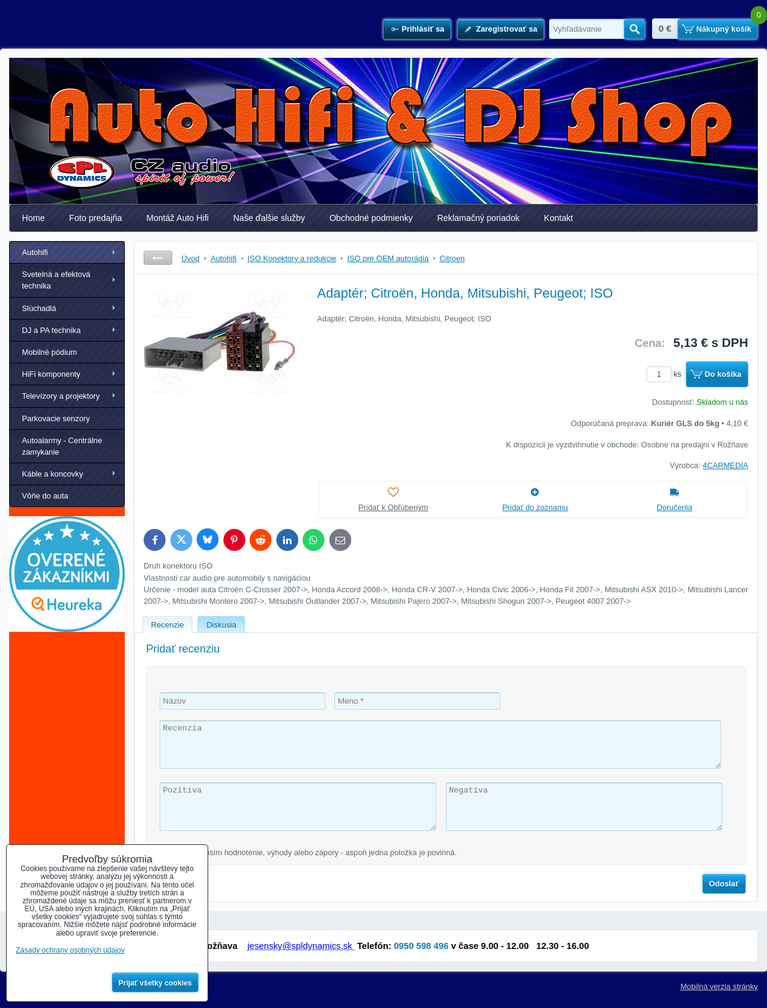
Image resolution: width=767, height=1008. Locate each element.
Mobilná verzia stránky (719, 986)
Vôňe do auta (45, 495)
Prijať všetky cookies (155, 983)
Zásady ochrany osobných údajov (70, 950)
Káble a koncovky (52, 473)
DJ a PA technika (51, 330)
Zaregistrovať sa (507, 28)
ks (665, 374)
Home (33, 218)
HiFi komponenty (51, 374)
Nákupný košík (723, 28)
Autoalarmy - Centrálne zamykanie (62, 446)
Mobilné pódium (49, 352)
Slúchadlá (39, 308)
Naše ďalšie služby (269, 218)
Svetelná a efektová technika (56, 280)
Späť (158, 258)
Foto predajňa (95, 218)
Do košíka (723, 374)
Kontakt (558, 218)
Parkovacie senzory (56, 418)
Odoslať (724, 883)
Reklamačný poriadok (478, 218)
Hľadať (634, 29)
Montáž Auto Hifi (177, 218)
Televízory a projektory (61, 396)
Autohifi (35, 252)
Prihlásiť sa (423, 28)
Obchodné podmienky (371, 218)
